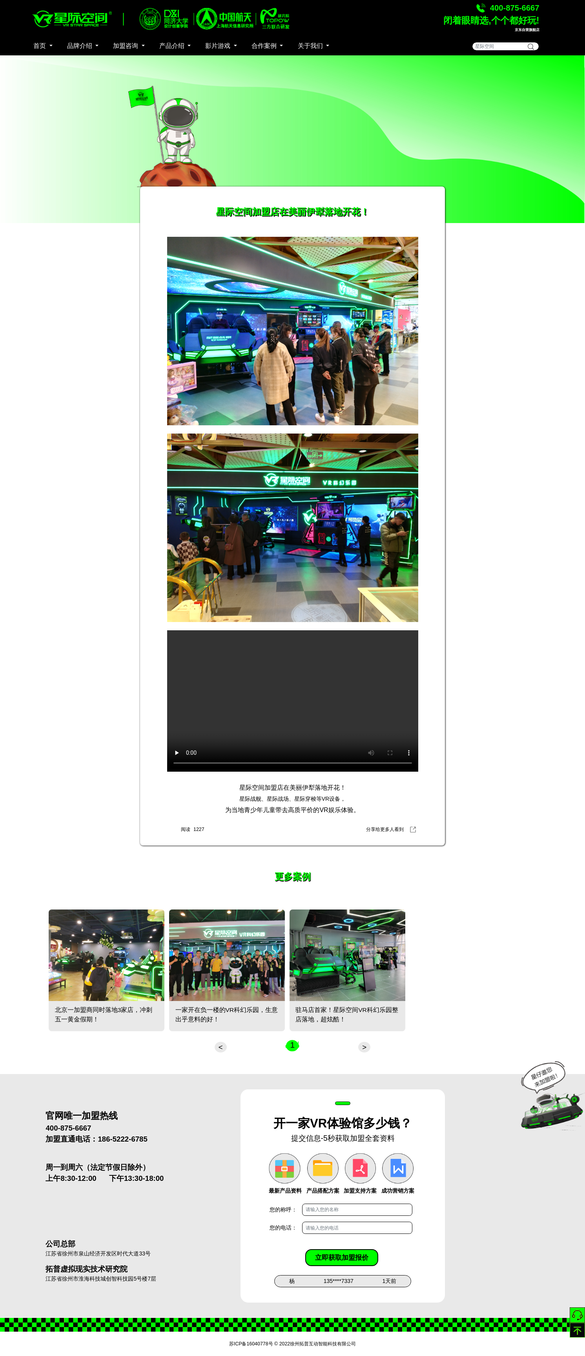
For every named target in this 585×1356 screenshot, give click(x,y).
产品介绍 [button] (172, 45)
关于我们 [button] (311, 45)
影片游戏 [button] (218, 45)
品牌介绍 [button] (80, 45)
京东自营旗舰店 (527, 30)
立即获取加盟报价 (341, 1257)
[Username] (357, 1210)
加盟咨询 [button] (126, 45)
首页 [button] (40, 45)
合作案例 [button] (264, 45)
